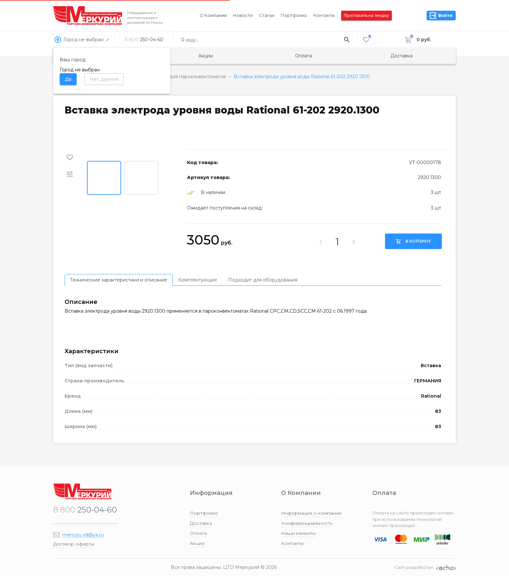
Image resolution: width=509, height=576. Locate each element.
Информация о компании (311, 513)
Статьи (266, 15)
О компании (213, 15)
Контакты (324, 15)
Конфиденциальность (306, 523)
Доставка (402, 56)
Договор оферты (73, 544)
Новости (243, 15)
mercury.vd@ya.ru (83, 535)
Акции (205, 56)
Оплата (303, 56)
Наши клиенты (298, 533)
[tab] (119, 280)
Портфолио (294, 15)
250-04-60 (143, 39)
